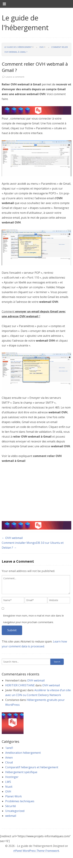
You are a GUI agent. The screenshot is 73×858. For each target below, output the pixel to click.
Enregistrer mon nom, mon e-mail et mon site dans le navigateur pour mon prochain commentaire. (33, 619)
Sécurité (10, 806)
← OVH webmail (12, 538)
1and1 (9, 748)
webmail (10, 816)
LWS (8, 782)
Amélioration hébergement (23, 753)
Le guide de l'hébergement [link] (25, 22)
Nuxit (8, 787)
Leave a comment (15, 76)
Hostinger (11, 777)
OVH (8, 791)
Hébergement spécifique (21, 772)
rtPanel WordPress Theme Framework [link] (36, 851)
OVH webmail (36, 680)
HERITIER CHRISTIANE (20, 685)
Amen (9, 757)
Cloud (9, 762)
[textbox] (36, 584)
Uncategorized (14, 811)
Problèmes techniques (19, 801)
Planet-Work (13, 796)
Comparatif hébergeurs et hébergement (31, 767)
